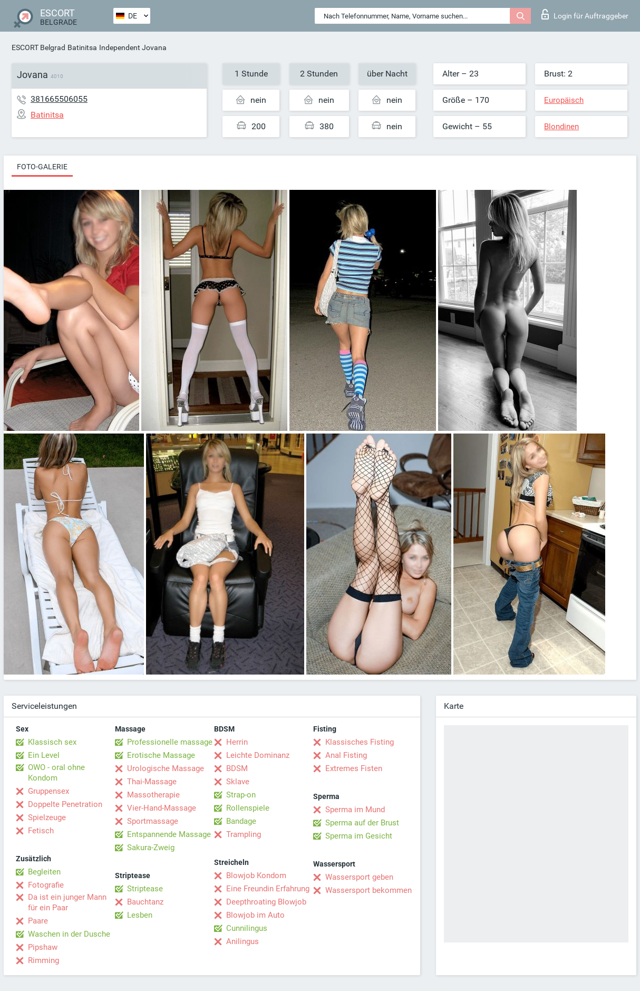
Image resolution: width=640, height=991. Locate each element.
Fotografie (46, 885)
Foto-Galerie (42, 166)
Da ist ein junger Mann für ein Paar (67, 902)
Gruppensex (48, 791)
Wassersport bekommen (368, 890)
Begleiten (44, 872)
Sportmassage (152, 821)
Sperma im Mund (355, 809)
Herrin (237, 742)
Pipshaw (42, 947)
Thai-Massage (152, 781)
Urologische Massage (165, 768)
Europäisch (564, 100)
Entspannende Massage (169, 834)
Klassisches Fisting (359, 742)
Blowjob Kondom (256, 875)
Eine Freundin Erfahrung (267, 888)
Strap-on (241, 795)
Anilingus (242, 941)
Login (584, 14)
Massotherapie (153, 795)
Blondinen (561, 126)
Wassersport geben (359, 877)
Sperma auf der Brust (362, 823)
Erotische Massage (161, 755)
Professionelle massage (169, 742)
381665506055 (59, 99)
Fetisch (41, 830)
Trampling (243, 834)
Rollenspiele (247, 808)
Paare (38, 921)
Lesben (139, 915)
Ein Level (44, 755)
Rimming (43, 960)
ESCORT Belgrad (38, 47)
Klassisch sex (52, 742)
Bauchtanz (145, 902)
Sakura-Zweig (150, 847)
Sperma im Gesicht (358, 836)
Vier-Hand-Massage (161, 808)
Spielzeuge (47, 817)
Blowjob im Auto (255, 915)
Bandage (241, 821)
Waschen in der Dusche (69, 934)
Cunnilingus (246, 928)
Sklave (237, 781)
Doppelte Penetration (65, 804)
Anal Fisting (346, 755)
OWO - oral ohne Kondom (56, 773)
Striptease (145, 888)
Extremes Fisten (353, 768)
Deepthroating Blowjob (266, 902)
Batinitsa (82, 47)
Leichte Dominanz (257, 755)
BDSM (237, 768)
